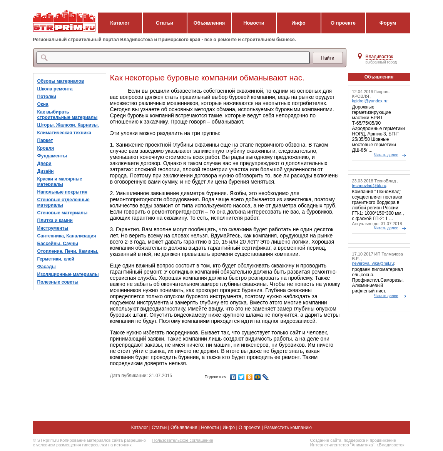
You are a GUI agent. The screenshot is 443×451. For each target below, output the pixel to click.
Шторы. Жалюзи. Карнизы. (68, 125)
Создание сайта (325, 440)
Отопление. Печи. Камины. (68, 251)
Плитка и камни (55, 220)
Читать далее (386, 155)
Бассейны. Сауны (58, 243)
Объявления (209, 23)
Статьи (164, 23)
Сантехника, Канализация (66, 236)
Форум (387, 23)
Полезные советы (58, 282)
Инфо (298, 23)
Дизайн (45, 171)
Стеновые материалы (62, 212)
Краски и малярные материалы (59, 181)
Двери (44, 163)
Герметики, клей (55, 259)
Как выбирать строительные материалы (67, 114)
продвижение (383, 440)
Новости (253, 23)
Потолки (46, 96)
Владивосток (379, 56)
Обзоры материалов (60, 81)
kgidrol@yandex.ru (370, 101)
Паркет (45, 140)
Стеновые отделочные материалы (63, 202)
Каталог (119, 23)
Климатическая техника (64, 132)
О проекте (343, 23)
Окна (42, 104)
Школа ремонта (55, 89)
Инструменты (53, 228)
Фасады (46, 266)
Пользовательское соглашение (182, 440)
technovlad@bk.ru (369, 185)
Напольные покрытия (62, 192)
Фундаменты (52, 156)
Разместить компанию (288, 427)
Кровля (45, 148)
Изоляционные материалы (68, 274)
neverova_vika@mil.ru (373, 263)
